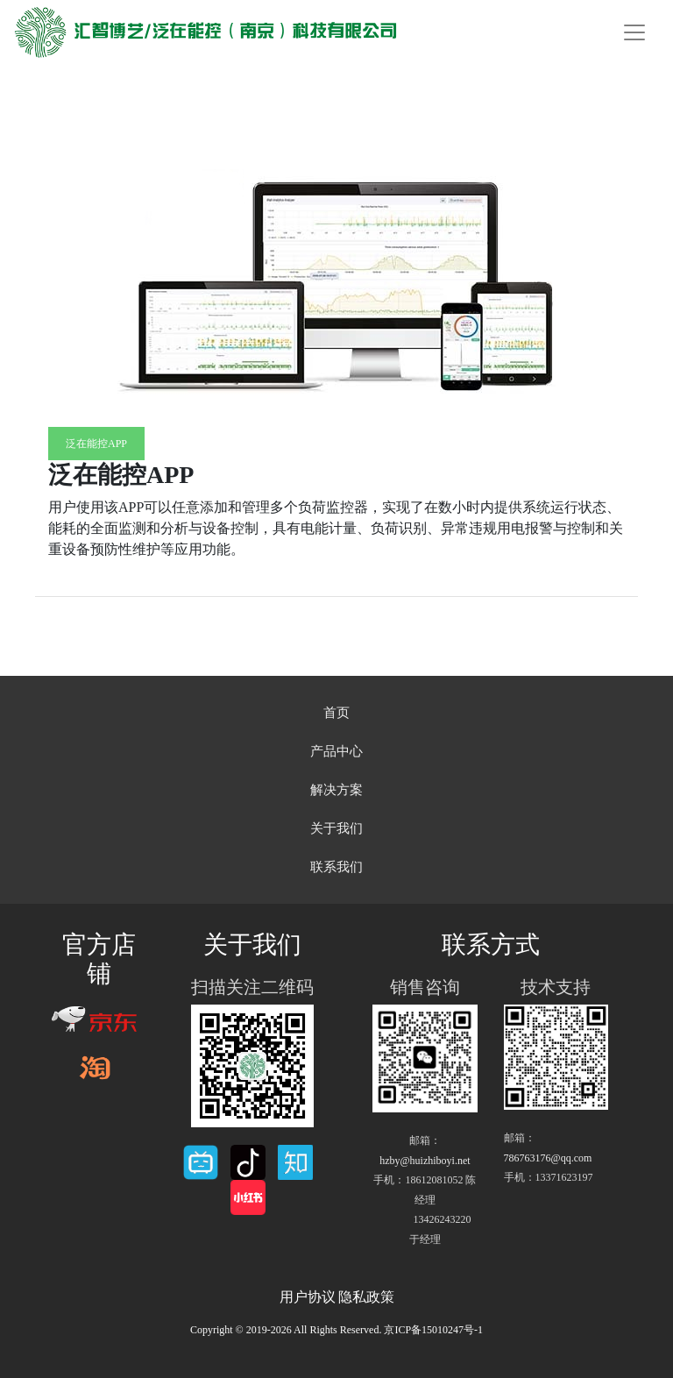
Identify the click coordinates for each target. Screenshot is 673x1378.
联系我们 (336, 867)
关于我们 (336, 828)
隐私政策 (366, 1296)
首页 (336, 713)
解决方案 (336, 790)
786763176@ (548, 1158)
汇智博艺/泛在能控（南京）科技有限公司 (205, 32)
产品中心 (336, 751)
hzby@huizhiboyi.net (424, 1160)
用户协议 (308, 1296)
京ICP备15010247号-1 (433, 1330)
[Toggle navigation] (634, 32)
